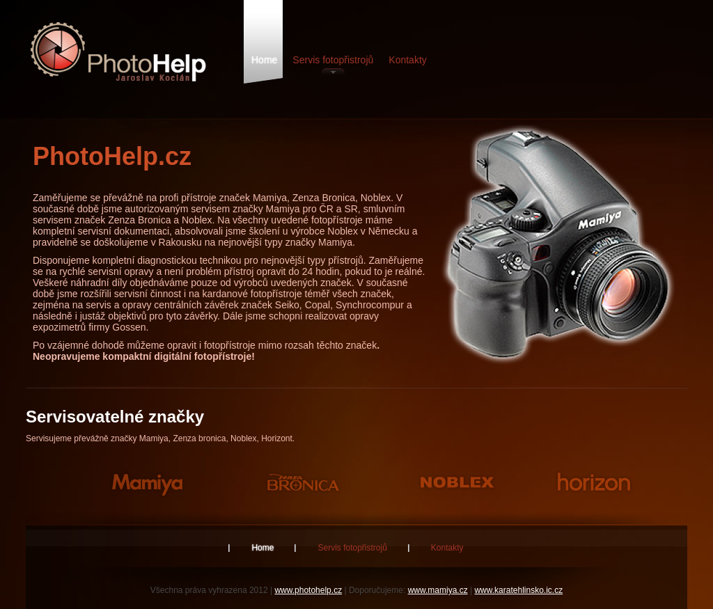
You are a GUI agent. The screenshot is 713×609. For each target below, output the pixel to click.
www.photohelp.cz (308, 590)
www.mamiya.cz (438, 590)
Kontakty (407, 59)
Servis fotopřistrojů (332, 59)
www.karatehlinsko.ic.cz (518, 590)
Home (264, 59)
